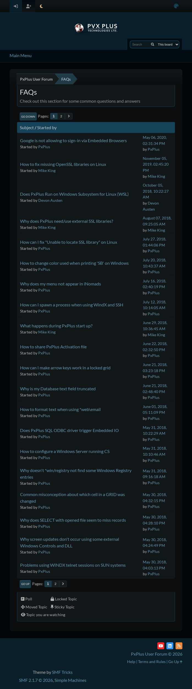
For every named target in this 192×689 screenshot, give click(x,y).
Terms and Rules (152, 661)
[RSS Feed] (178, 645)
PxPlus (44, 146)
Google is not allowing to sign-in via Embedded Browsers (73, 140)
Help (131, 661)
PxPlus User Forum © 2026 (156, 653)
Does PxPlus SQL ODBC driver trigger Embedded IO (69, 430)
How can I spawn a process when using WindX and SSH (71, 304)
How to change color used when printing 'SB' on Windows (74, 263)
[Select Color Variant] (176, 6)
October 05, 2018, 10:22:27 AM (156, 191)
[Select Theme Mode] (41, 6)
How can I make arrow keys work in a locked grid (65, 367)
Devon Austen (50, 200)
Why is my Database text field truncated (58, 388)
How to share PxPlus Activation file (53, 346)
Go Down (28, 116)
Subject (27, 127)
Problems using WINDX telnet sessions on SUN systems (73, 565)
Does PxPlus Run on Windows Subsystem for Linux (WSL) (74, 194)
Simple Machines (70, 680)
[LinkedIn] (169, 645)
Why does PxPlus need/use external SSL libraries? (66, 221)
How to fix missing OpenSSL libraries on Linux (63, 164)
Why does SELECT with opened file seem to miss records (73, 520)
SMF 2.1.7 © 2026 (36, 680)
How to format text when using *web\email (60, 409)
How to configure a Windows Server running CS (64, 451)
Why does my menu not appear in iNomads (60, 283)
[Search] (152, 44)
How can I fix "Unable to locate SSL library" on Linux (68, 242)
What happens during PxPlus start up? (56, 325)
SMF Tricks (62, 672)
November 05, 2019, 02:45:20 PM (156, 164)
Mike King (47, 170)
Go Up (25, 583)
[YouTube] (160, 645)
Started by (47, 127)
